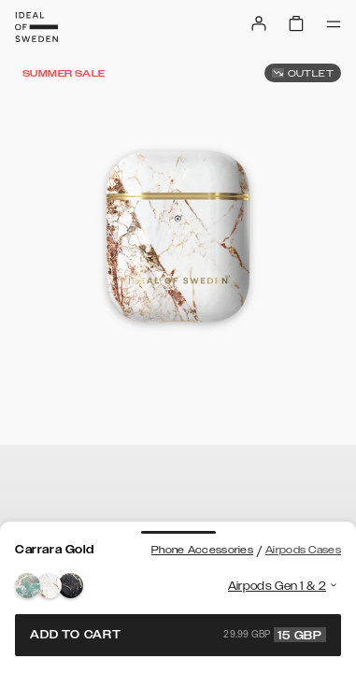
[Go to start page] (36, 27)
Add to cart (178, 634)
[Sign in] (259, 23)
